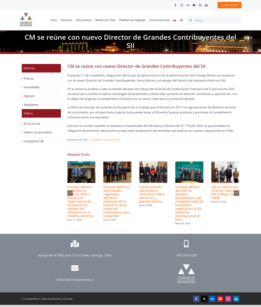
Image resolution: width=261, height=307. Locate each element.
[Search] (191, 20)
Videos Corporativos (38, 132)
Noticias (29, 68)
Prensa (29, 78)
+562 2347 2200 (186, 255)
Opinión (29, 96)
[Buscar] (214, 20)
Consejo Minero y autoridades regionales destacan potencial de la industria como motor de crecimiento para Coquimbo (116, 201)
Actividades (97, 139)
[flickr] (188, 5)
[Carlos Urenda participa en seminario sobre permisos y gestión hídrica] (153, 163)
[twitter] (181, 5)
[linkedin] (206, 5)
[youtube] (194, 5)
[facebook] (175, 5)
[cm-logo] (26, 14)
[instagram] (200, 5)
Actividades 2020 (112, 139)
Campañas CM (34, 141)
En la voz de (32, 124)
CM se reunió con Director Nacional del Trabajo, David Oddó (225, 192)
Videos (28, 113)
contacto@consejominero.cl (75, 280)
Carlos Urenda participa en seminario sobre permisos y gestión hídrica (152, 194)
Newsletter (31, 105)
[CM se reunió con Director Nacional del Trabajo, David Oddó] (225, 163)
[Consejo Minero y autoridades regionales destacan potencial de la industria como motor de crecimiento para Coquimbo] (117, 163)
